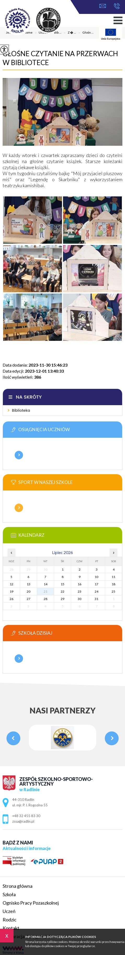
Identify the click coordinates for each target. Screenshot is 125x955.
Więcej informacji (19, 455)
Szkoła (9, 894)
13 (28, 584)
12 (11, 584)
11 (113, 577)
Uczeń (9, 911)
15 (62, 584)
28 (45, 599)
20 (28, 591)
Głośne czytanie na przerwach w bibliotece (60, 58)
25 (113, 591)
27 (28, 599)
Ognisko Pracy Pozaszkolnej (31, 903)
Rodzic (9, 919)
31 (96, 599)
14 (45, 584)
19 (11, 591)
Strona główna (17, 886)
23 (79, 591)
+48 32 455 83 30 (117, 6)
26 (11, 599)
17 (96, 584)
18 (113, 584)
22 (62, 591)
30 (79, 599)
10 (96, 577)
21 (45, 591)
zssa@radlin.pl (102, 6)
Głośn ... (85, 33)
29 (62, 599)
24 (96, 591)
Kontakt (11, 928)
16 (79, 584)
